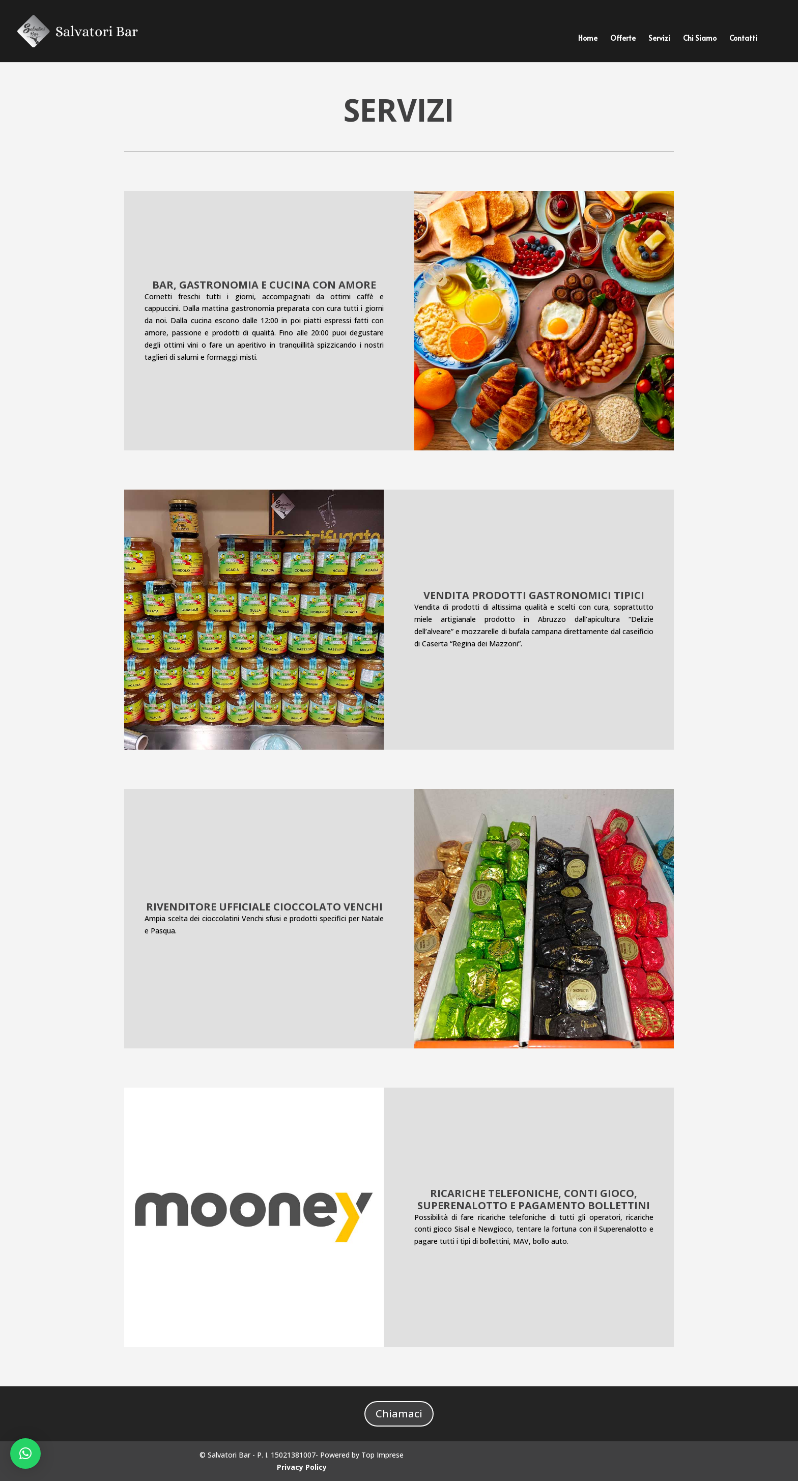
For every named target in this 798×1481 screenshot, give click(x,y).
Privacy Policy (302, 1467)
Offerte (623, 39)
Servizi (659, 39)
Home (587, 39)
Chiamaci (399, 1413)
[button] (25, 1453)
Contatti (743, 39)
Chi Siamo (700, 39)
